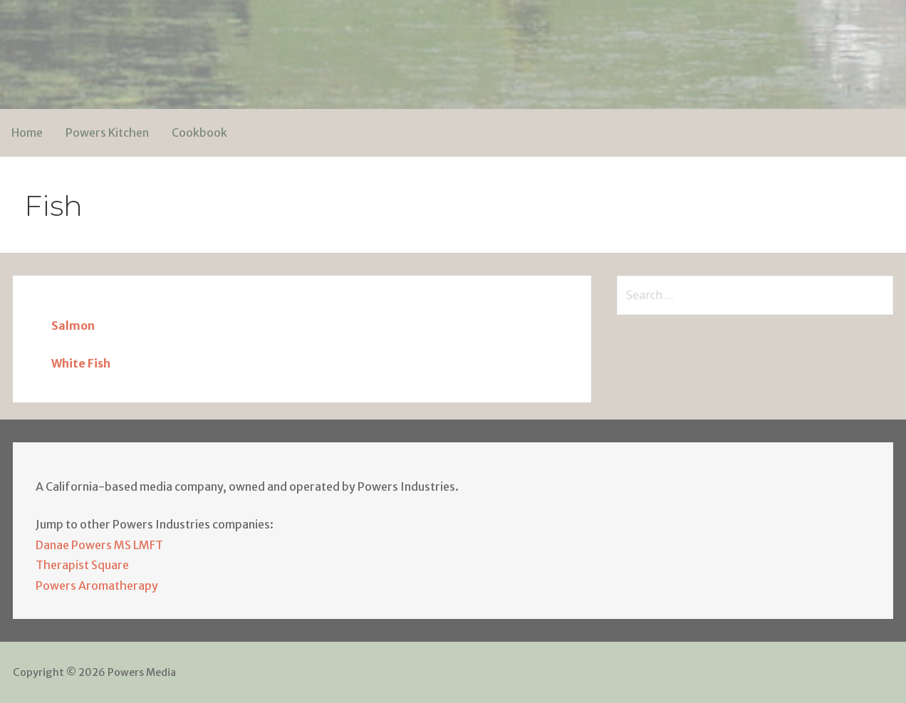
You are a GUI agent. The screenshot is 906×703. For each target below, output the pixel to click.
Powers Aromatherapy (97, 585)
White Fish (80, 363)
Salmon (73, 325)
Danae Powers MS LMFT (99, 545)
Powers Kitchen (107, 132)
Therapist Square (82, 565)
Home (27, 132)
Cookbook (199, 132)
